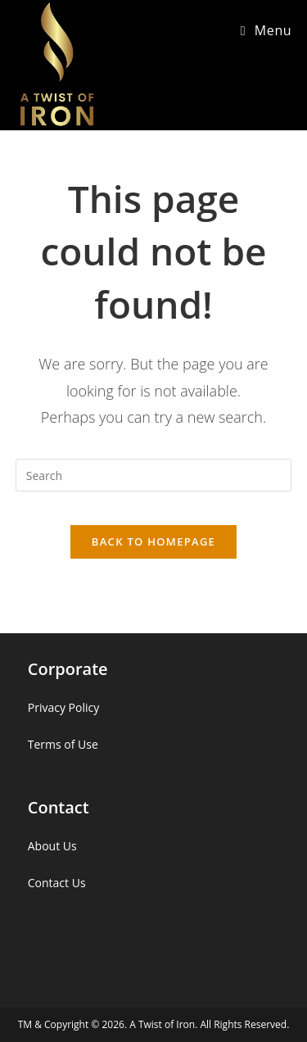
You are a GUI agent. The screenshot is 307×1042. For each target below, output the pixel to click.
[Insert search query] (154, 475)
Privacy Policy (63, 707)
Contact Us (57, 882)
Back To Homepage (153, 541)
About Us (52, 846)
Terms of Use (63, 744)
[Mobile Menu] (266, 30)
